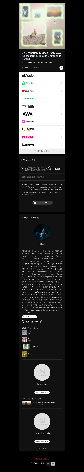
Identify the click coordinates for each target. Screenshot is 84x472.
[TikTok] (40, 322)
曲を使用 (36, 68)
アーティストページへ (29, 316)
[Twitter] (23, 322)
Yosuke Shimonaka (42, 433)
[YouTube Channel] (27, 322)
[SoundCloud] (36, 321)
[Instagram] (32, 322)
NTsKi (42, 244)
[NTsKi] (42, 232)
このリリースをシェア (42, 458)
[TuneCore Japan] (37, 465)
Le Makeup (42, 384)
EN (48, 464)
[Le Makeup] (42, 372)
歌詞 (57, 169)
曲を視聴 (25, 68)
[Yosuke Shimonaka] (42, 421)
